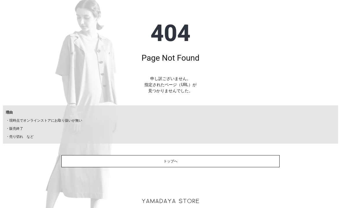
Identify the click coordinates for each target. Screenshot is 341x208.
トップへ (170, 161)
